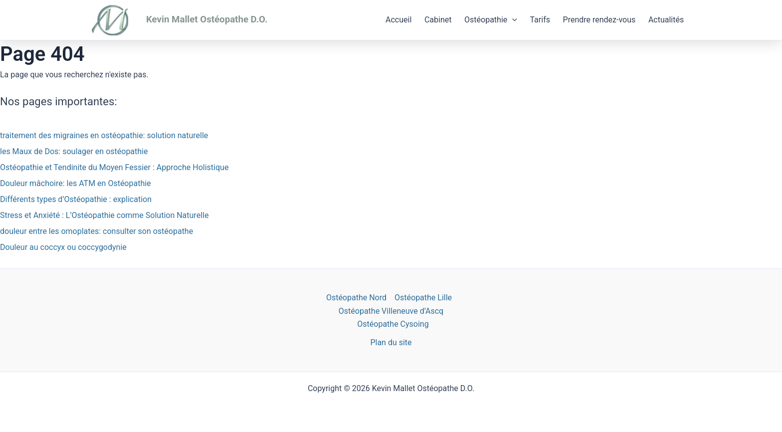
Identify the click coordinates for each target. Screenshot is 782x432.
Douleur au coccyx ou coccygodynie (63, 247)
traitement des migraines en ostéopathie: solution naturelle (104, 135)
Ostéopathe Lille (423, 297)
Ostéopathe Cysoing (392, 324)
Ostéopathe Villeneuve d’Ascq (391, 311)
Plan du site (390, 342)
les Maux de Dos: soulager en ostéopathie (74, 151)
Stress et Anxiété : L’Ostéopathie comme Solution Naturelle (104, 215)
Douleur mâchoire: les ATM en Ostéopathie (75, 183)
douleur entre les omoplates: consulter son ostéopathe (96, 231)
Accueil (398, 19)
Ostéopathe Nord (356, 297)
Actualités (666, 19)
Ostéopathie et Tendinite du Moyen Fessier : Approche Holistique (114, 167)
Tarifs (540, 19)
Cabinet (438, 19)
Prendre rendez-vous (599, 19)
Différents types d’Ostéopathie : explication (76, 199)
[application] (512, 20)
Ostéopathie (490, 20)
